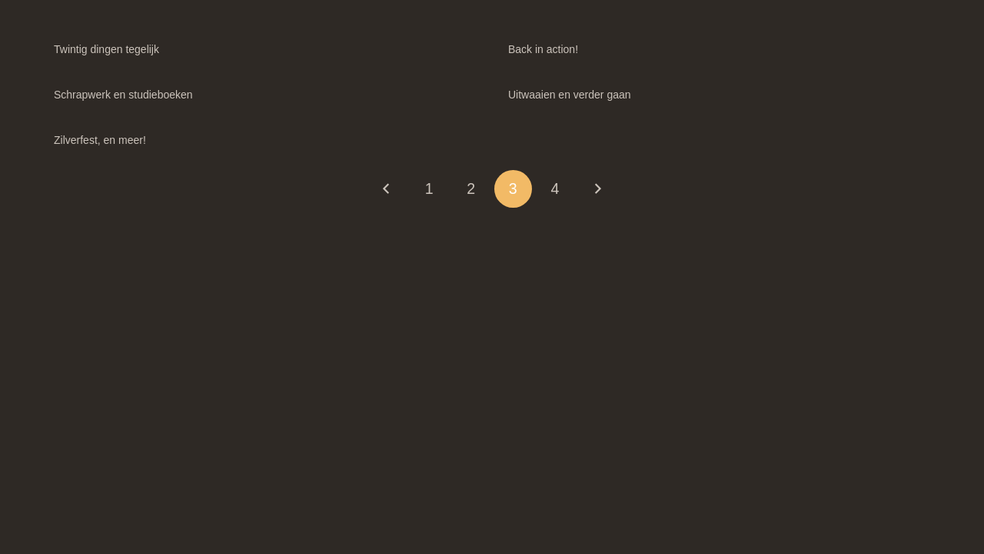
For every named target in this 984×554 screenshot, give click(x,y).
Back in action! (543, 49)
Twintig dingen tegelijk (106, 49)
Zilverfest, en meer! (100, 140)
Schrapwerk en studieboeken (123, 94)
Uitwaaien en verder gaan (569, 94)
